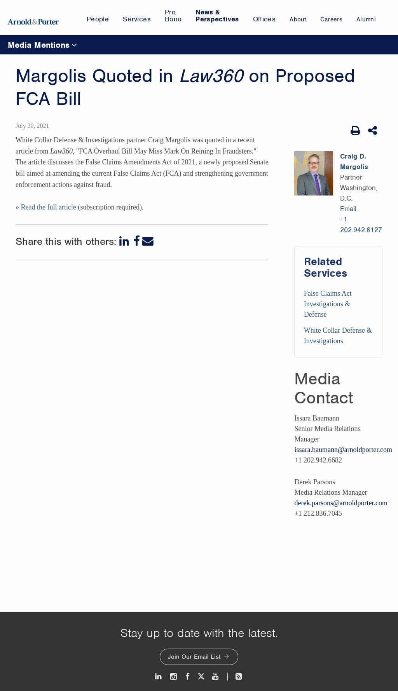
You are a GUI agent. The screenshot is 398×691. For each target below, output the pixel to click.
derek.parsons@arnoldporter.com (341, 503)
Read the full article (48, 207)
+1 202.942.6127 (361, 224)
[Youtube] (216, 676)
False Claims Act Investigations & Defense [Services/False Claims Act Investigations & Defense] (328, 304)
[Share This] (373, 130)
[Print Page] (355, 130)
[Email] (148, 241)
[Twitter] (200, 676)
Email (348, 208)
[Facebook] (136, 241)
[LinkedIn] (125, 241)
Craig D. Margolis (354, 161)
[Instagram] (174, 676)
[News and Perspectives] (235, 676)
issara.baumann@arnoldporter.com (343, 450)
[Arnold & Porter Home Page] (33, 17)
